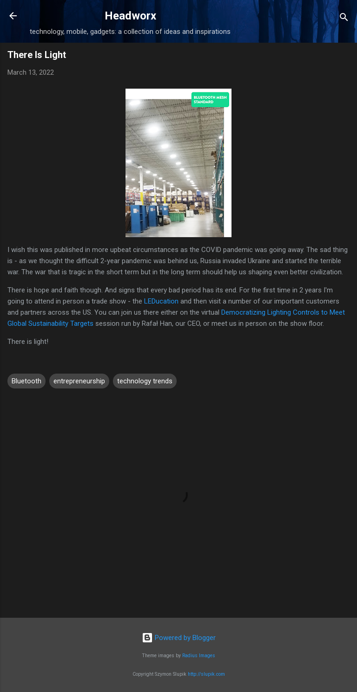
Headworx (130, 15)
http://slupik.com (206, 674)
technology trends (144, 381)
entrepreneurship (79, 381)
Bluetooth (26, 381)
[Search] (344, 19)
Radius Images (198, 656)
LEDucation (161, 301)
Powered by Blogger (179, 638)
